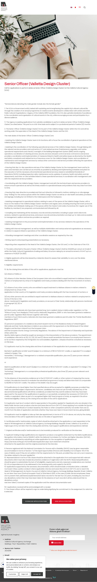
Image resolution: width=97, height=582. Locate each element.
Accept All (37, 574)
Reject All (25, 574)
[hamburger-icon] (79, 7)
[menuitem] (71, 7)
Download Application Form (36, 501)
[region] (24, 567)
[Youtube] (3, 564)
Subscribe (56, 543)
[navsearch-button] (84, 6)
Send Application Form (63, 501)
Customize (12, 574)
